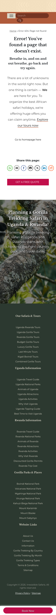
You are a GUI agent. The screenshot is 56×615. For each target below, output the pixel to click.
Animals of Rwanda (28, 441)
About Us (28, 536)
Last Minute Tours (28, 351)
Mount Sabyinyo (28, 518)
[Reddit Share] (51, 168)
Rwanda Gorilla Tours (28, 337)
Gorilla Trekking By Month (28, 555)
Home (13, 31)
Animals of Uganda (28, 389)
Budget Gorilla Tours (28, 342)
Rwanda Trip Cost (28, 466)
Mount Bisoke (28, 513)
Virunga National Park (28, 498)
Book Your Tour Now (28, 266)
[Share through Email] (16, 168)
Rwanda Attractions (28, 446)
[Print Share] (30, 168)
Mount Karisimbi (28, 508)
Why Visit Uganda (28, 404)
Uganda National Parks (28, 384)
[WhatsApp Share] (10, 168)
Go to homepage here (28, 139)
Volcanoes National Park (28, 488)
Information (28, 545)
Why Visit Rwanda (28, 456)
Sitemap (27, 570)
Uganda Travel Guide (28, 379)
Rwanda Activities (27, 451)
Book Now (28, 611)
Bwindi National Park (28, 484)
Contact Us (28, 541)
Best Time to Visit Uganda (28, 413)
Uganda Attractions (28, 394)
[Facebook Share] (23, 168)
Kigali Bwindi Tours (28, 356)
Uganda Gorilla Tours (28, 332)
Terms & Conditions (28, 565)
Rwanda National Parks (28, 436)
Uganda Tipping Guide (28, 409)
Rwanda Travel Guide (28, 431)
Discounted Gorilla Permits (28, 461)
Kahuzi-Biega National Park (28, 503)
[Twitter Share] (37, 168)
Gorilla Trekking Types (28, 560)
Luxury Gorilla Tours (28, 347)
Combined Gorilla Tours (27, 361)
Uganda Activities (28, 399)
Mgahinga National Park (28, 493)
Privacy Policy (22, 593)
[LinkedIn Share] (44, 168)
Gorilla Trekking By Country (28, 550)
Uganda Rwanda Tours (28, 327)
